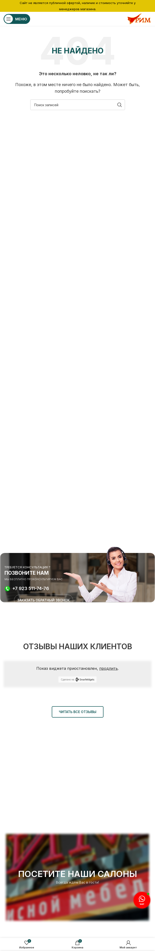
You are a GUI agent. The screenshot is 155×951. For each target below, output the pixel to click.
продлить (108, 668)
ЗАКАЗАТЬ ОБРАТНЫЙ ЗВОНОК (43, 600)
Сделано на (77, 679)
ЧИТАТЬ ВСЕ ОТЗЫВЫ (77, 712)
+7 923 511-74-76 (30, 588)
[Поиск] (77, 104)
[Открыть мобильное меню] (17, 19)
